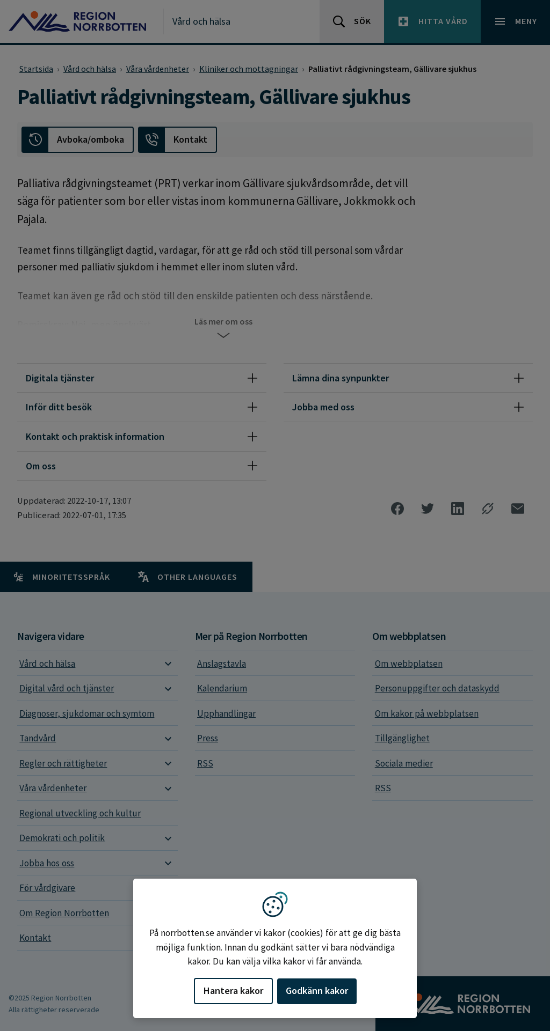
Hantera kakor (233, 990)
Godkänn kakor (317, 990)
